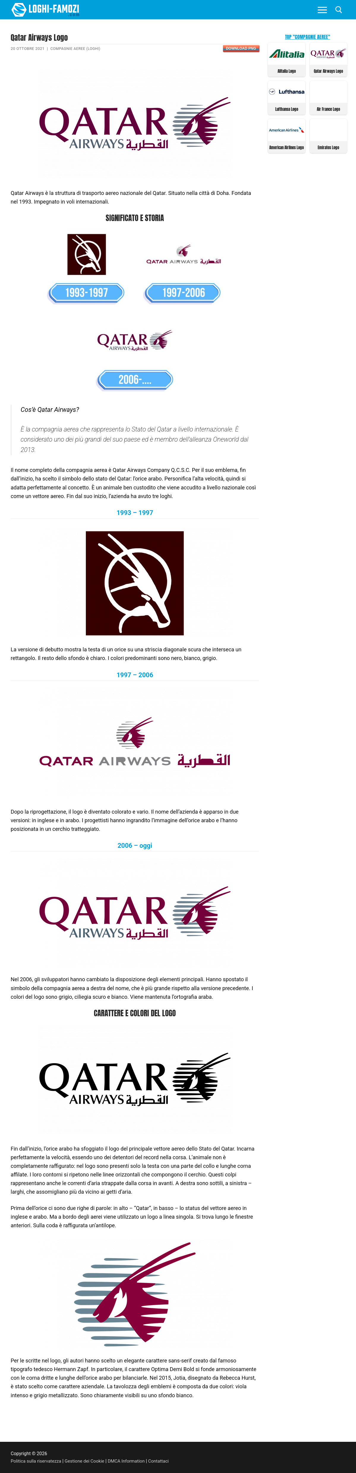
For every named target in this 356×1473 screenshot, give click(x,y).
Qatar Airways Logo (328, 71)
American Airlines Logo (286, 146)
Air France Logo (328, 108)
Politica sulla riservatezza (37, 1461)
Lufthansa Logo (286, 108)
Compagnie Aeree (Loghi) (76, 48)
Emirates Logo (328, 146)
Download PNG (241, 48)
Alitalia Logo (287, 71)
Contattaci (165, 1461)
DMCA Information (131, 1461)
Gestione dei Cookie (87, 1461)
